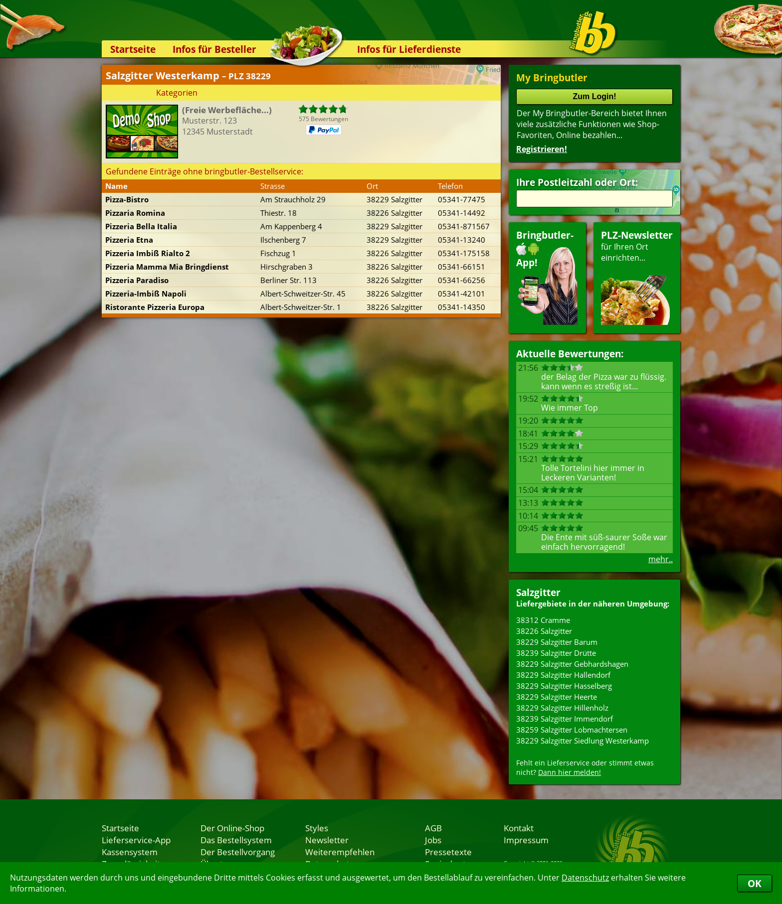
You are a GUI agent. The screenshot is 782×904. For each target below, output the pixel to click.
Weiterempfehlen (340, 852)
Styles (316, 828)
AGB (433, 828)
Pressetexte (448, 852)
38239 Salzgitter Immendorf (564, 719)
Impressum (526, 840)
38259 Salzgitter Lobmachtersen (571, 730)
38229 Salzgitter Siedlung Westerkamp (582, 741)
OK (755, 883)
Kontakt (519, 828)
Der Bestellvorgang (237, 852)
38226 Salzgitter (544, 631)
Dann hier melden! (569, 772)
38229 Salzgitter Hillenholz (562, 708)
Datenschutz (585, 877)
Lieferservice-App (136, 840)
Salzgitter (538, 592)
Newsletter (327, 840)
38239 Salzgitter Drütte (556, 653)
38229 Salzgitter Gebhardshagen (572, 664)
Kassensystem (130, 852)
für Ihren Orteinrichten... (637, 277)
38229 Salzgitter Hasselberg (564, 686)
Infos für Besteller (214, 49)
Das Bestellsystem (236, 840)
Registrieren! (541, 149)
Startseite (133, 49)
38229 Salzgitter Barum (556, 642)
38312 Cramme (543, 620)
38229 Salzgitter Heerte (556, 697)
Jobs (433, 840)
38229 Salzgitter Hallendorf (563, 675)
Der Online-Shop (232, 828)
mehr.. (660, 559)
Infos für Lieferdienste (409, 49)
